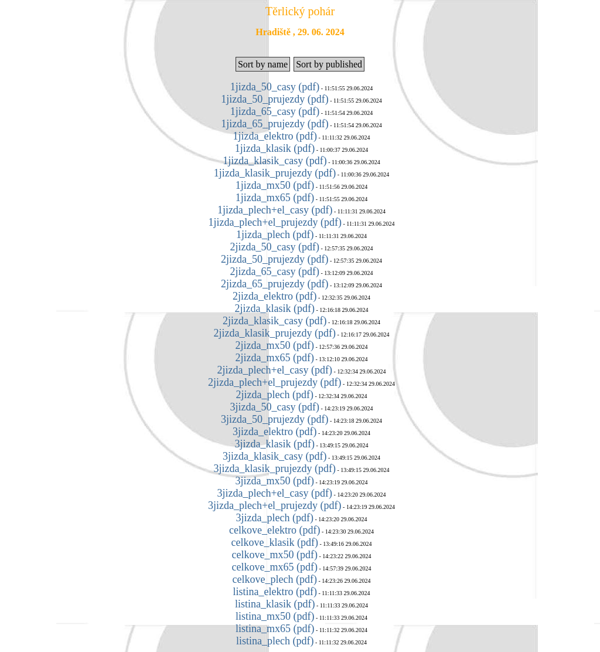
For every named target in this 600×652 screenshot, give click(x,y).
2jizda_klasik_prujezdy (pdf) (275, 333)
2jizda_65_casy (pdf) (274, 271)
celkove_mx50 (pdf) (275, 555)
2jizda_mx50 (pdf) (275, 345)
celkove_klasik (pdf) (274, 542)
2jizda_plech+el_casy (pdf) (275, 370)
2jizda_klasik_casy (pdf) (274, 321)
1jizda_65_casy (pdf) (274, 111)
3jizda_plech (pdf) (274, 518)
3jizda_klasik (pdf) (275, 444)
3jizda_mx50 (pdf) (275, 481)
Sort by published (329, 64)
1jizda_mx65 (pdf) (275, 197)
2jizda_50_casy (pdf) (274, 247)
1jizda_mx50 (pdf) (275, 185)
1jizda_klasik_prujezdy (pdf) (275, 173)
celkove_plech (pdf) (275, 579)
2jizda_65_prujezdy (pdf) (274, 284)
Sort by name (263, 64)
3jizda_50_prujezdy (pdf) (274, 419)
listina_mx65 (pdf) (275, 628)
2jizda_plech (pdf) (274, 394)
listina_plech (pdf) (274, 641)
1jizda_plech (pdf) (274, 234)
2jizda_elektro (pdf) (274, 296)
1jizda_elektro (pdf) (274, 136)
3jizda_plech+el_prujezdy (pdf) (275, 505)
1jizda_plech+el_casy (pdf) (275, 210)
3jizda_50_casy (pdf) (274, 407)
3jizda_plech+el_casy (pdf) (275, 493)
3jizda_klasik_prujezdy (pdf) (275, 468)
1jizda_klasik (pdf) (275, 148)
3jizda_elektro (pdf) (274, 431)
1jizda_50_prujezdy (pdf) (274, 99)
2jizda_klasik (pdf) (275, 308)
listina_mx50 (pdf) (275, 616)
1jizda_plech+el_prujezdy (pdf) (275, 222)
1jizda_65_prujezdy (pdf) (274, 124)
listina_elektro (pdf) (274, 591)
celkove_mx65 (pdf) (275, 567)
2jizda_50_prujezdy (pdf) (274, 259)
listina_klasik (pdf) (275, 604)
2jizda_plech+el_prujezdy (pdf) (275, 382)
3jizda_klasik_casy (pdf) (274, 456)
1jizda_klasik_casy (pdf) (274, 161)
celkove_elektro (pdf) (274, 530)
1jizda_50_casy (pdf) (274, 87)
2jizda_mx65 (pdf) (275, 358)
